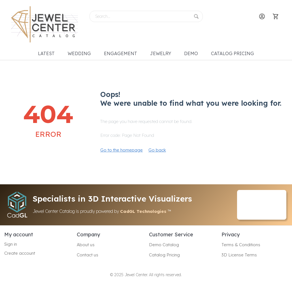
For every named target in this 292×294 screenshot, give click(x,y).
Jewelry (160, 53)
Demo (191, 53)
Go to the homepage (121, 150)
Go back (157, 150)
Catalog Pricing (232, 53)
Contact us (87, 255)
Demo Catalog (164, 244)
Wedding (79, 53)
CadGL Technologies (144, 211)
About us (86, 244)
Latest (46, 53)
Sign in (10, 244)
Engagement (120, 53)
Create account (19, 253)
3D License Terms (239, 255)
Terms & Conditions (240, 244)
